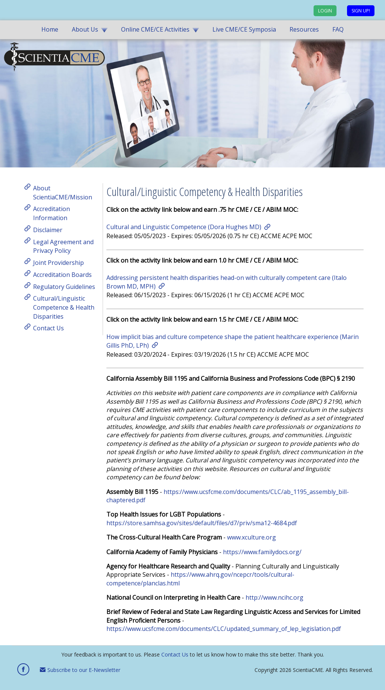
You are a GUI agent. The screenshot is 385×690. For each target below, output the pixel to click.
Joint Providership (58, 262)
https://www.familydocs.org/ (262, 552)
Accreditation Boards (62, 275)
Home (49, 29)
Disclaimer (47, 230)
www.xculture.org (251, 537)
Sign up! (361, 11)
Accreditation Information (51, 213)
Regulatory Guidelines (64, 286)
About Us (85, 29)
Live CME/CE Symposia (244, 29)
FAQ (338, 29)
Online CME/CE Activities (155, 29)
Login (325, 11)
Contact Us (48, 328)
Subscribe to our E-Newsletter (80, 669)
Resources (304, 29)
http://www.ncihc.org (274, 597)
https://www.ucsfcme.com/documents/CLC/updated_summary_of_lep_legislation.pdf (223, 629)
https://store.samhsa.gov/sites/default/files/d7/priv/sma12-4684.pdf (201, 523)
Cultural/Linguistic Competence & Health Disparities (63, 307)
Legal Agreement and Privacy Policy (63, 246)
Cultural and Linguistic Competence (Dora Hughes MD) (183, 227)
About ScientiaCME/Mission (62, 192)
